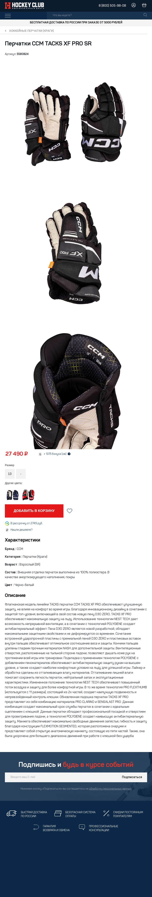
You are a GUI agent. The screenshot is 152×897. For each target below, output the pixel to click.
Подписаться (132, 777)
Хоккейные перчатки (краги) (31, 31)
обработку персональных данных (110, 788)
